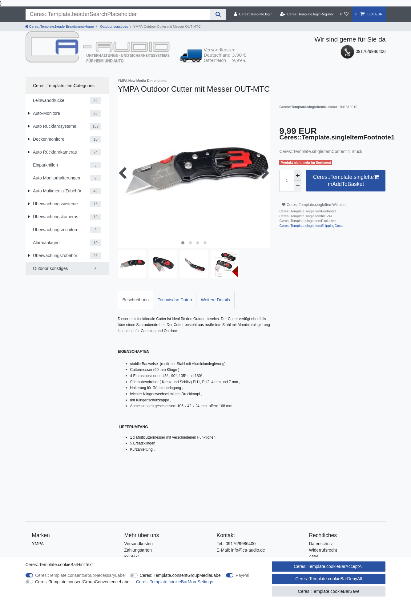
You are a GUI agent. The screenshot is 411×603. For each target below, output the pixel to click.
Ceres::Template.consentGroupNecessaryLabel (80, 575)
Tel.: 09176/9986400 (236, 543)
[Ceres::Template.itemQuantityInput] (286, 180)
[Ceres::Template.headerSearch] (218, 14)
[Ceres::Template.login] (253, 14)
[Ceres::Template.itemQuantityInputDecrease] (297, 186)
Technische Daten (175, 299)
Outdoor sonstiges (113, 26)
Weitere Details (215, 299)
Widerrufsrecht (323, 550)
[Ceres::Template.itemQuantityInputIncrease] (297, 175)
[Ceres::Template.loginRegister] (307, 14)
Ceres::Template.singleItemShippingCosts (311, 225)
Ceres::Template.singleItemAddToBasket (346, 180)
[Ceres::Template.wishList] (344, 14)
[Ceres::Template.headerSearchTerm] (118, 14)
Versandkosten (138, 543)
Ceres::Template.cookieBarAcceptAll (328, 566)
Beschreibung (136, 299)
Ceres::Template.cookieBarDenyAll (328, 578)
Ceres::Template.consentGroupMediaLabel (181, 575)
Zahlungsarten (138, 550)
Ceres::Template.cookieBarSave (328, 591)
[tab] (136, 300)
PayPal (242, 575)
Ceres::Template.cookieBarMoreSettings (174, 581)
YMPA (38, 543)
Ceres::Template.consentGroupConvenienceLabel (83, 581)
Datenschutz (321, 543)
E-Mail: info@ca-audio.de (241, 550)
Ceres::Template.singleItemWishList (314, 205)
